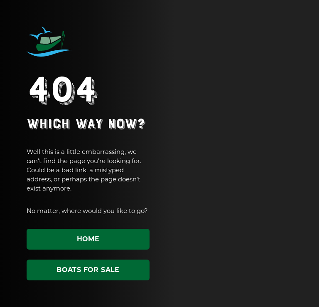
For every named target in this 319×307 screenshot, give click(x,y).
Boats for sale (88, 270)
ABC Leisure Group (49, 42)
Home (88, 239)
